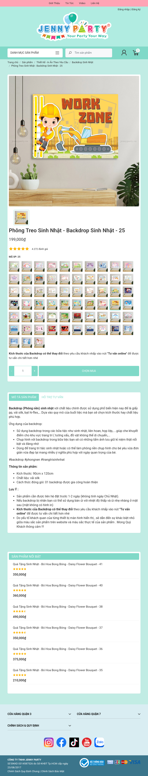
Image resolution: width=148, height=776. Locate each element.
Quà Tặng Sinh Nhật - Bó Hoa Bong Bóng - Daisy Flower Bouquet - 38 (58, 606)
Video (82, 3)
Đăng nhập (124, 9)
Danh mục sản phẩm (24, 52)
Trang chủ (13, 62)
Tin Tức (69, 3)
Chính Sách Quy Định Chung (23, 771)
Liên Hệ (95, 3)
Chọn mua (89, 370)
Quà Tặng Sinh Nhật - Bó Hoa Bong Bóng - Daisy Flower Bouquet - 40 (58, 585)
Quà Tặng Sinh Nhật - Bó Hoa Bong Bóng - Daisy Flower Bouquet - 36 (58, 649)
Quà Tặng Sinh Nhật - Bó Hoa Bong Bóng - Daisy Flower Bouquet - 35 (58, 670)
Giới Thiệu (54, 3)
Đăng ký (136, 9)
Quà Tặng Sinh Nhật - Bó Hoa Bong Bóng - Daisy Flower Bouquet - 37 (58, 627)
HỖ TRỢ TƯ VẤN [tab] (52, 397)
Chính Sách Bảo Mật (52, 771)
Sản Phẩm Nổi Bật (26, 556)
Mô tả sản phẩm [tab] (24, 397)
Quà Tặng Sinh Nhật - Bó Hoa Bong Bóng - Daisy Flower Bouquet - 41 (58, 564)
